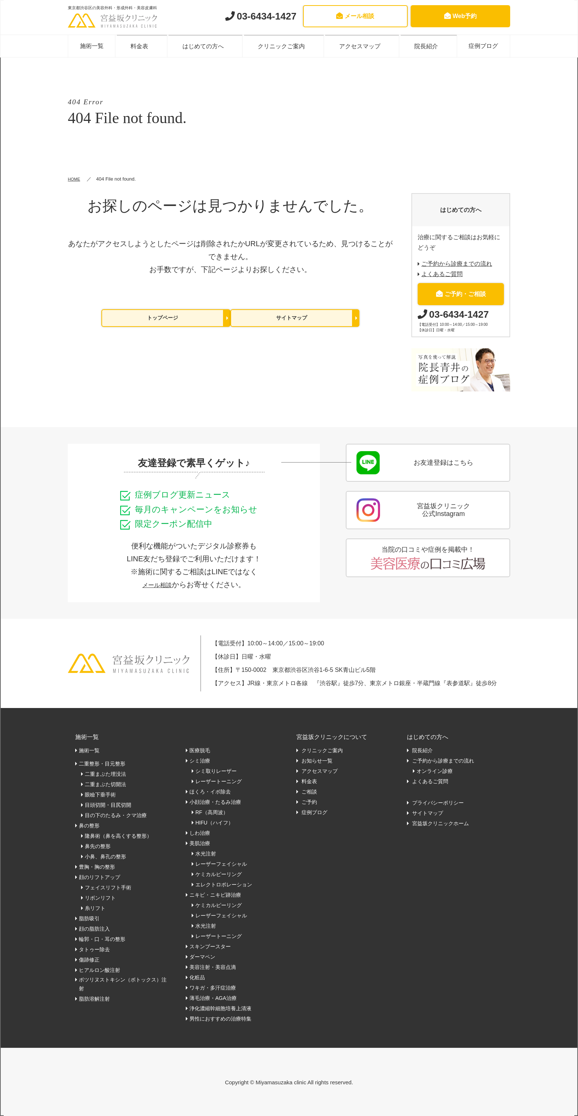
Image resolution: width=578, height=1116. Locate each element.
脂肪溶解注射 (94, 998)
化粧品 (197, 977)
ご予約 (308, 802)
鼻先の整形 (98, 846)
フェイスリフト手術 (108, 887)
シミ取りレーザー (216, 771)
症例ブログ (479, 45)
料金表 (147, 45)
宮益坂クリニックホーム (440, 823)
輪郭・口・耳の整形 (102, 939)
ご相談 (308, 791)
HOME (75, 178)
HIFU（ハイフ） (214, 822)
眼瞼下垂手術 (100, 794)
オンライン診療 (435, 771)
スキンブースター (210, 946)
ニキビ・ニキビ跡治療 (215, 894)
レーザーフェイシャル (221, 863)
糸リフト (95, 908)
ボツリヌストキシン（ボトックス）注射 (123, 983)
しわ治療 (199, 833)
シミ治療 (199, 760)
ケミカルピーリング (218, 874)
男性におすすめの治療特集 (220, 1018)
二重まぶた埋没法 (105, 774)
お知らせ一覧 (316, 760)
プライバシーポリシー (437, 802)
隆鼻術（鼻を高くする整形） (118, 835)
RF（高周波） (211, 812)
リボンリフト (100, 897)
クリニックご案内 (283, 45)
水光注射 (205, 853)
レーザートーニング (218, 781)
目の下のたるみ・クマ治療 (116, 815)
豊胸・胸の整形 (97, 866)
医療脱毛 (199, 750)
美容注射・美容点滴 (212, 967)
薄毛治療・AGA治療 (213, 998)
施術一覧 (95, 45)
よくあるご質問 (442, 274)
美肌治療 (199, 843)
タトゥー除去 (94, 949)
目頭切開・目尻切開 (108, 805)
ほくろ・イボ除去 (210, 791)
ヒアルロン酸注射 (99, 970)
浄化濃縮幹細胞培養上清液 (220, 1008)
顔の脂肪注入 (94, 928)
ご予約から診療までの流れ (456, 263)
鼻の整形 (89, 825)
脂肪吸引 (89, 918)
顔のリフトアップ (99, 877)
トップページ (162, 318)
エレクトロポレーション (223, 884)
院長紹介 (422, 45)
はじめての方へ (208, 45)
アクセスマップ (358, 45)
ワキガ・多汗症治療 (212, 987)
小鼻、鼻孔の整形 (105, 856)
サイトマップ (291, 318)
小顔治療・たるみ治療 (215, 802)
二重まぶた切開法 (105, 784)
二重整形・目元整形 (102, 763)
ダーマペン (202, 956)
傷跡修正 (89, 959)
